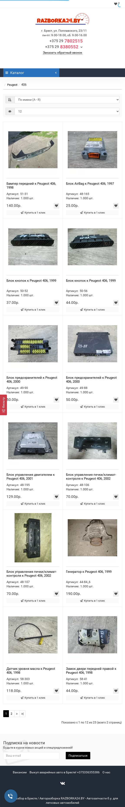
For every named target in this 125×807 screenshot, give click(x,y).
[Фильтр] (3, 405)
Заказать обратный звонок (62, 52)
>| (22, 713)
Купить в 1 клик (33, 212)
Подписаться (78, 755)
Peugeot (12, 84)
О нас (106, 772)
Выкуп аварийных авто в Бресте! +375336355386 (65, 772)
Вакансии (20, 772)
